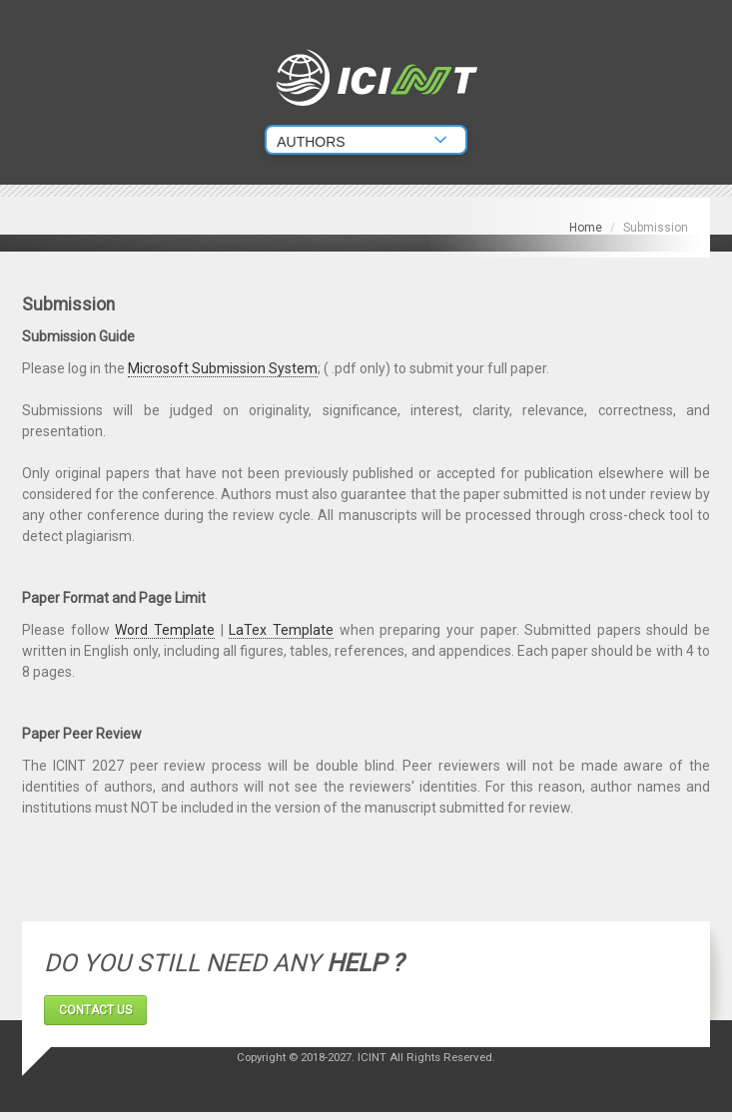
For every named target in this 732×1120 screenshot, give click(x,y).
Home (585, 228)
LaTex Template (281, 630)
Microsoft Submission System (223, 368)
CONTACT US (95, 1010)
